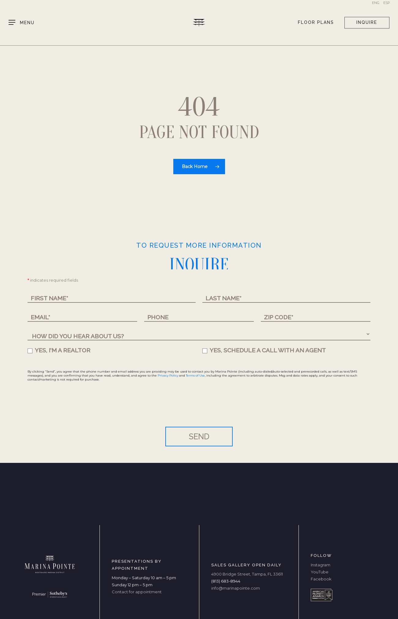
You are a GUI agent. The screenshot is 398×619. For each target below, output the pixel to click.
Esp (386, 3)
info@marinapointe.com (235, 588)
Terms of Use (195, 375)
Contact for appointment (137, 591)
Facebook (321, 578)
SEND (199, 436)
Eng (375, 3)
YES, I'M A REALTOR (59, 350)
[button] (22, 22)
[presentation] (74, 409)
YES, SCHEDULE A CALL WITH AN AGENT (264, 350)
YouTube (320, 571)
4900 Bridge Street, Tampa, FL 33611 (247, 574)
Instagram (320, 564)
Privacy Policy (168, 375)
